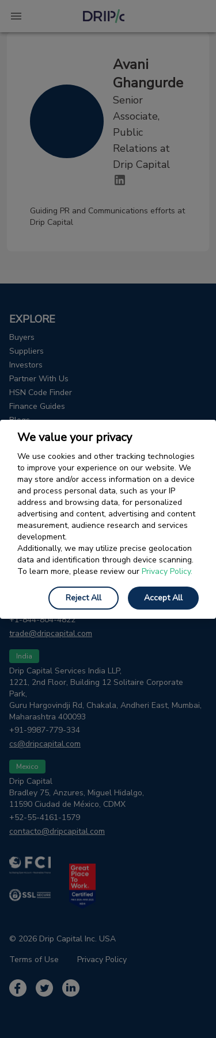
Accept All (163, 597)
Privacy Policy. (167, 571)
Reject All (83, 597)
